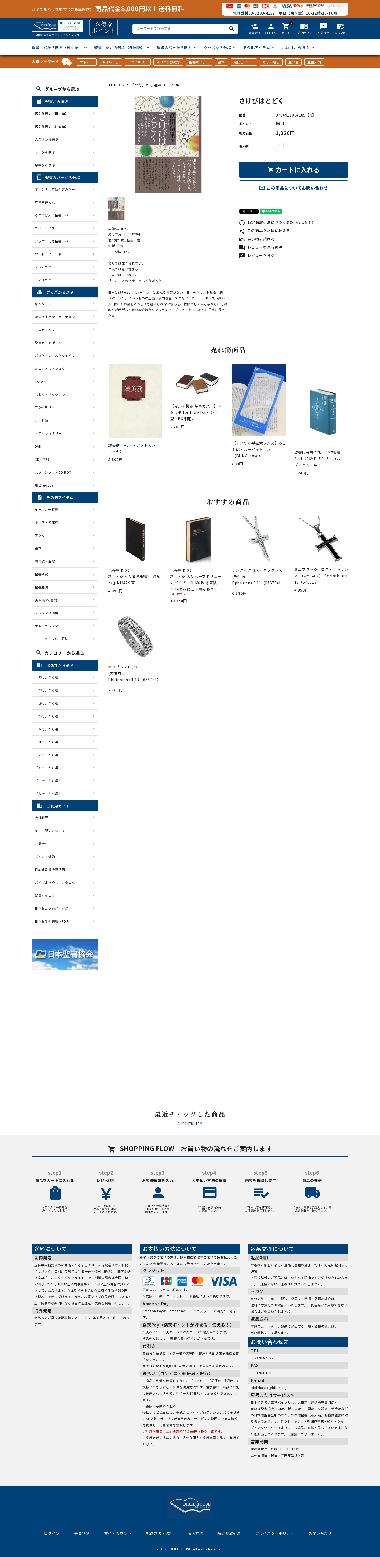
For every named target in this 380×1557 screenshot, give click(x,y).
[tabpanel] (168, 144)
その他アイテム (256, 47)
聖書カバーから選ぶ (174, 47)
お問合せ (41, 843)
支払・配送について (50, 830)
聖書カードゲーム (48, 342)
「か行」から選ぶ (50, 690)
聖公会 (293, 62)
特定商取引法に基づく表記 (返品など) (276, 222)
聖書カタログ (45, 895)
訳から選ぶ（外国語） (51, 126)
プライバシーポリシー (274, 1533)
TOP (112, 84)
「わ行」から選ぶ (50, 793)
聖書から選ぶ (45, 165)
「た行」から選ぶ (50, 716)
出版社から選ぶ (295, 47)
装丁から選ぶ (45, 152)
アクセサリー (138, 62)
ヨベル (173, 84)
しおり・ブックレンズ (51, 394)
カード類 (41, 420)
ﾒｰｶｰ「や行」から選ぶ (142, 84)
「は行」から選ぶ (50, 742)
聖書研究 (41, 574)
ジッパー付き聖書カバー (53, 241)
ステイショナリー (48, 433)
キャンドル (43, 304)
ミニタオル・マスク (50, 368)
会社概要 (41, 817)
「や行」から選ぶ (50, 767)
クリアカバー (45, 267)
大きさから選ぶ (46, 139)
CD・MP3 (42, 459)
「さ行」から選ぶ (50, 703)
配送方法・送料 (159, 1533)
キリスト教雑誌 (168, 62)
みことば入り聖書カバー (53, 215)
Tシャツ (41, 381)
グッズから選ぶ (217, 47)
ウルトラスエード (48, 254)
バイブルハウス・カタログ (55, 882)
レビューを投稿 (257, 255)
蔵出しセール (244, 62)
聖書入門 (314, 62)
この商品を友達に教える (264, 230)
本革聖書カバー (46, 202)
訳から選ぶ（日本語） (51, 113)
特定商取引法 (229, 1533)
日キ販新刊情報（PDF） (53, 921)
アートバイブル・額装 (51, 638)
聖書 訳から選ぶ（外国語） (119, 47)
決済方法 (195, 1533)
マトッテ (86, 62)
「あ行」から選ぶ (50, 677)
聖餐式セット (199, 62)
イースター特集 (46, 509)
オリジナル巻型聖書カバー (55, 189)
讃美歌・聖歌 (45, 561)
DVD (38, 446)
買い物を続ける (257, 239)
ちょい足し (271, 62)
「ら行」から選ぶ (50, 780)
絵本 (221, 62)
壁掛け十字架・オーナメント (56, 317)
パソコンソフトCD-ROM (53, 472)
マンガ (40, 535)
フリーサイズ (45, 228)
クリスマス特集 (46, 613)
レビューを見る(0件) (261, 247)
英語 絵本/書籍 (46, 600)
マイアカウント (117, 1533)
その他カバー (45, 280)
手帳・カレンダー (48, 625)
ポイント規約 (45, 856)
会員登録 (82, 1533)
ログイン (52, 1533)
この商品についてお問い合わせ (293, 187)
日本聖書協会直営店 (50, 869)
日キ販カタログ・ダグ (51, 908)
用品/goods (44, 485)
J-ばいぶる (110, 62)
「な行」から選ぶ (50, 729)
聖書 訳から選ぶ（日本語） (57, 47)
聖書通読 (41, 587)
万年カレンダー (46, 329)
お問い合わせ (320, 1533)
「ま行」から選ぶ (50, 754)
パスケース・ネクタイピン (55, 355)
